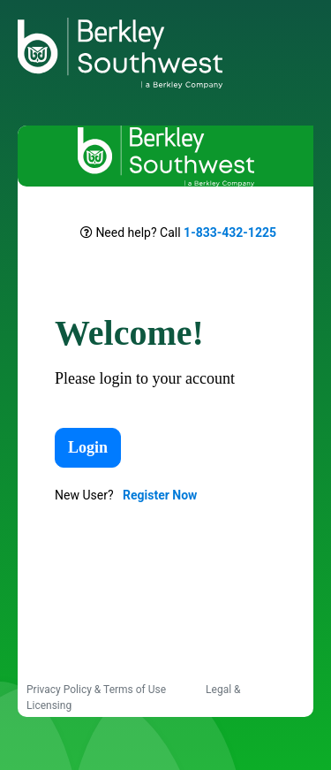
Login (88, 447)
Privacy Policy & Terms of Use (97, 689)
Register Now (160, 495)
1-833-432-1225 (230, 232)
